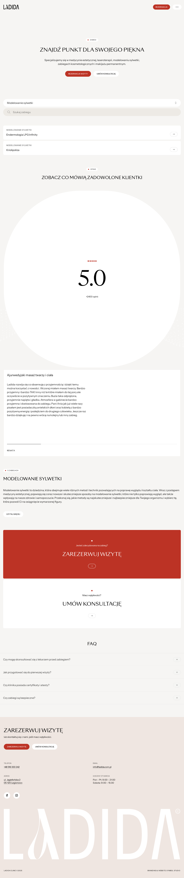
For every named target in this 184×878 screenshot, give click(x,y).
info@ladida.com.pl (102, 767)
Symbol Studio (173, 871)
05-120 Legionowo (13, 782)
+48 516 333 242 (12, 767)
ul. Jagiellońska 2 (12, 779)
